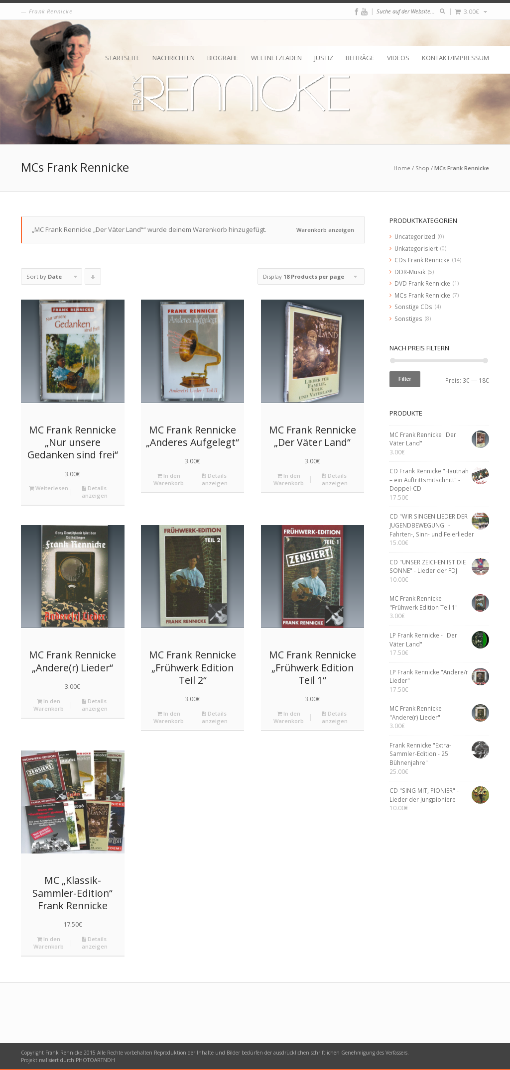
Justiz (323, 57)
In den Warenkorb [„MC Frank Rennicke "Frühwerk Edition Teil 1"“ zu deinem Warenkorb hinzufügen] (288, 717)
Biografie (223, 57)
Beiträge (360, 57)
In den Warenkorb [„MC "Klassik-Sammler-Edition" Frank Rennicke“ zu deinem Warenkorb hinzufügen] (48, 942)
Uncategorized (414, 236)
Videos (398, 57)
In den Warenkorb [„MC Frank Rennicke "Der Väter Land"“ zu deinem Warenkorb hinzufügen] (288, 479)
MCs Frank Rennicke (422, 295)
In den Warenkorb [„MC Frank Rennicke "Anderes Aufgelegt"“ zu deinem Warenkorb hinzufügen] (168, 479)
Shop (422, 168)
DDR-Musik (409, 272)
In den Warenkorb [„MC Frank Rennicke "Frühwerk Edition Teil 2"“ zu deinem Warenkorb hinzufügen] (168, 717)
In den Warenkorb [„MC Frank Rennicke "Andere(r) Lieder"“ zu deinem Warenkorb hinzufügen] (48, 704)
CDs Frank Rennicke (422, 260)
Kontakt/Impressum (455, 57)
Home (401, 168)
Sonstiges (408, 318)
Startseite (122, 57)
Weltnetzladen (276, 57)
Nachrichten (173, 57)
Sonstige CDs (413, 307)
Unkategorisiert (416, 248)
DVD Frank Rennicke (422, 283)
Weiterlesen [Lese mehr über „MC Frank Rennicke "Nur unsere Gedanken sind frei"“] (48, 488)
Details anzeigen (95, 491)
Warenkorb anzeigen (325, 229)
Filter (404, 379)
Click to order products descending (93, 279)
